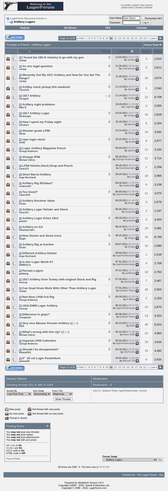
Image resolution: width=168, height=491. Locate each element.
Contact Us (128, 475)
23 (146, 333)
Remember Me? (152, 18)
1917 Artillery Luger (35, 113)
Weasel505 (25, 352)
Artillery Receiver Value (38, 200)
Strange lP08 (31, 157)
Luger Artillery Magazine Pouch (44, 148)
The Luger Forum (147, 475)
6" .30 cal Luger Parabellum (41, 358)
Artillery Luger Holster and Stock (45, 209)
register (135, 5)
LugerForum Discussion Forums (27, 18)
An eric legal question (37, 66)
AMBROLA (25, 265)
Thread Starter (40, 51)
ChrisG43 (24, 90)
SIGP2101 (129, 352)
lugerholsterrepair (125, 194)
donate (138, 7)
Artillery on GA (32, 227)
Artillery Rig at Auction (38, 244)
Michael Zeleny (27, 160)
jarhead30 (24, 361)
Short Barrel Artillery (36, 174)
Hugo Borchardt (27, 177)
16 (132, 38)
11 (146, 149)
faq (142, 5)
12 (115, 38)
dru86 (22, 142)
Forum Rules (13, 458)
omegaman (25, 317)
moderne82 (25, 186)
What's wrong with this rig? (41, 332)
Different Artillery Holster (39, 253)
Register (25, 27)
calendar (148, 7)
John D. (97, 390)
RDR (21, 326)
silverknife (129, 281)
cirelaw (22, 60)
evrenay (23, 282)
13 (119, 38)
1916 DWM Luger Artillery (40, 305)
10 (107, 38)
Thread (23, 51)
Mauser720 (129, 360)
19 (146, 237)
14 (123, 38)
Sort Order (38, 391)
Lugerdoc (130, 106)
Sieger (22, 238)
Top (161, 475)
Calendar (141, 27)
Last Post (124, 51)
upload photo (127, 7)
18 (140, 38)
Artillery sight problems (38, 104)
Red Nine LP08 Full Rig (38, 297)
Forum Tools (151, 45)
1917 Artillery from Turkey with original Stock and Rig (59, 279)
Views (158, 51)
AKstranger (25, 116)
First (80, 38)
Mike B (22, 107)
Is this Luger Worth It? (37, 262)
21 (145, 38)
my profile (125, 5)
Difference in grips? (36, 314)
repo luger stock (33, 139)
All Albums (70, 27)
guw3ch (23, 221)
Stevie (22, 133)
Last (153, 38)
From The (57, 391)
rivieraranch (128, 68)
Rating (106, 51)
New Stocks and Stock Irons (41, 235)
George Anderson (28, 151)
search (149, 5)
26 (146, 324)
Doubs (22, 203)
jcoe (132, 176)
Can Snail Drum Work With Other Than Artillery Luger (59, 288)
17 (136, 38)
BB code (11, 445)
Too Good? (30, 192)
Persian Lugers (32, 270)
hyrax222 (24, 168)
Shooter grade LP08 (36, 130)
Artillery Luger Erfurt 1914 (40, 218)
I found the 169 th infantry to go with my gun (53, 57)
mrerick (131, 229)
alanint (131, 89)
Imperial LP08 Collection (39, 340)
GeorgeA (24, 98)
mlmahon (24, 125)
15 (128, 38)
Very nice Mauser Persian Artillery (45, 323)
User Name (116, 18)
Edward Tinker (127, 290)
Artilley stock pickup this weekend (46, 87)
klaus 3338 (129, 334)
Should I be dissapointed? (40, 349)
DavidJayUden (127, 168)
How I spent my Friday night (41, 122)
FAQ (107, 27)
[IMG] (9, 450)
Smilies (10, 448)
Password (115, 22)
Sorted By (12, 391)
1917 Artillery (31, 95)
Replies (146, 51)
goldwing (23, 273)
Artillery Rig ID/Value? (37, 183)
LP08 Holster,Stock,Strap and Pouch (47, 165)
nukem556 (24, 195)
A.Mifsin (130, 299)
